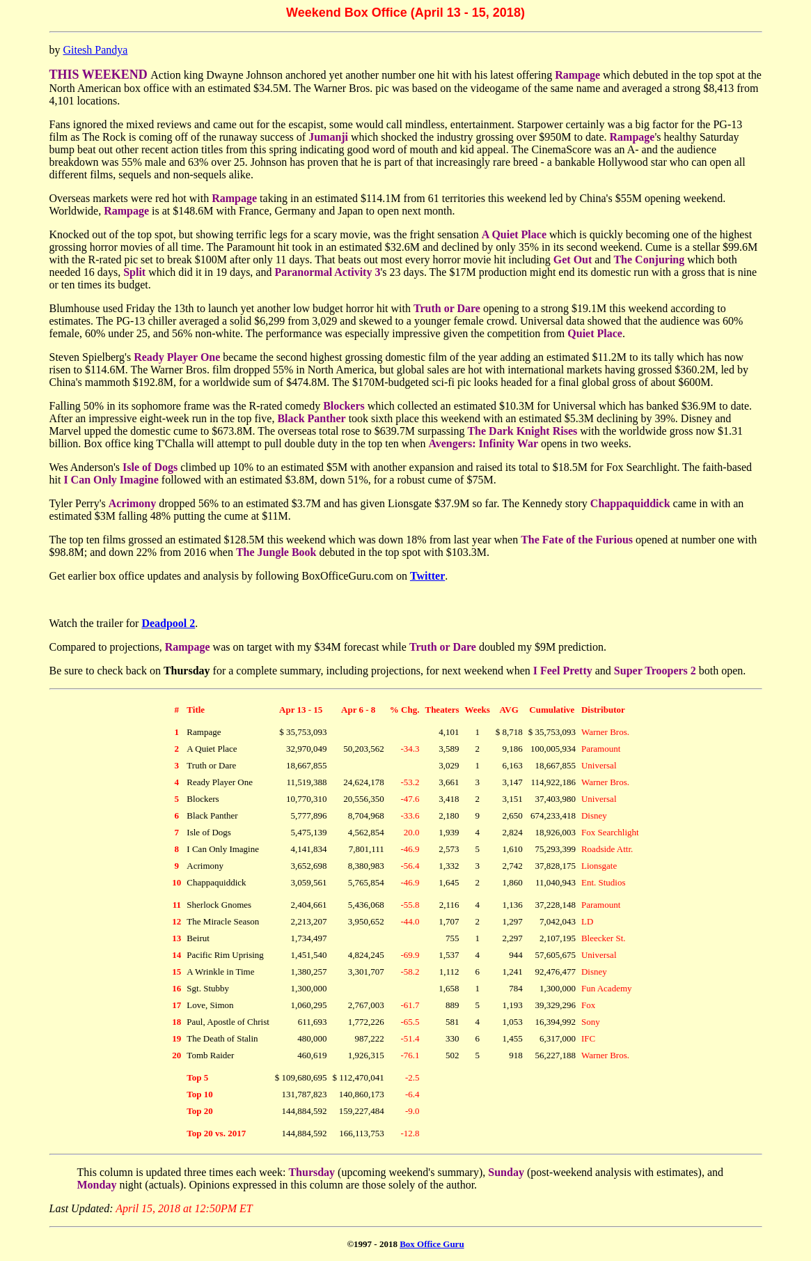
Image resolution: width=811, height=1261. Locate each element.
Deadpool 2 (168, 623)
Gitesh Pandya (95, 50)
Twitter (427, 576)
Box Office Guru (432, 1244)
